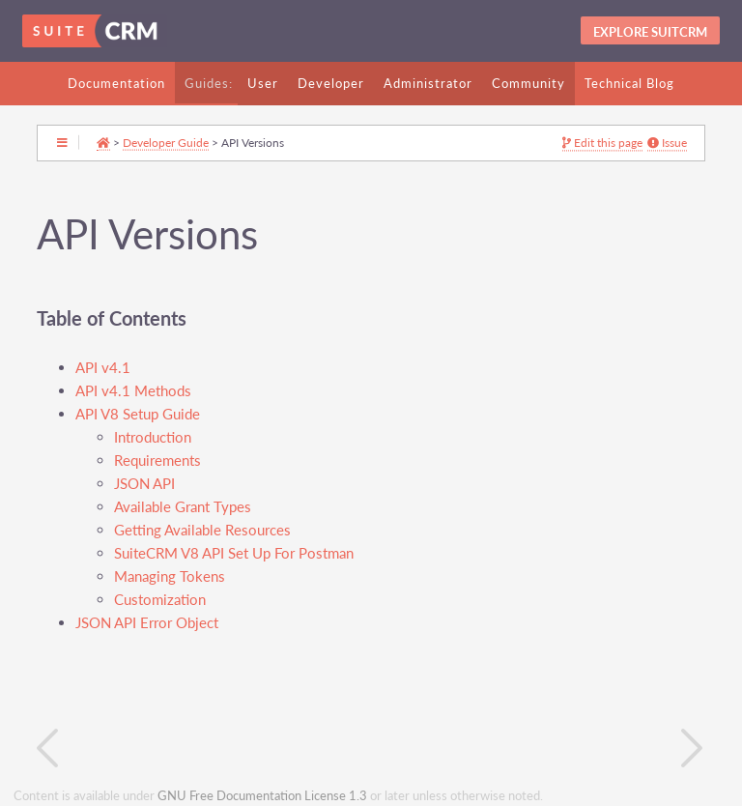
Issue (667, 143)
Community (528, 83)
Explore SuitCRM (650, 32)
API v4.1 (102, 368)
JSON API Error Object (146, 623)
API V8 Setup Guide (137, 414)
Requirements (157, 460)
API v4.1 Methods (133, 391)
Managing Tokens (169, 576)
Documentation (116, 83)
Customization (160, 599)
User (262, 83)
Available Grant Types (182, 507)
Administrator (428, 83)
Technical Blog (629, 83)
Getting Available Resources (202, 530)
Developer (331, 83)
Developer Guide (166, 142)
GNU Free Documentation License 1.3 (262, 796)
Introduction (152, 437)
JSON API (144, 483)
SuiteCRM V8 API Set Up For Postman (234, 553)
